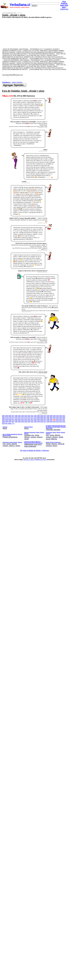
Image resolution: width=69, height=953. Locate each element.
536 (16, 421)
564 (54, 418)
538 (9, 421)
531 (32, 421)
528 (41, 421)
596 (16, 416)
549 (38, 420)
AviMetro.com (39, 459)
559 (6, 420)
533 (25, 421)
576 (16, 418)
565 (51, 418)
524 (54, 421)
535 (19, 421)
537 (13, 421)
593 (25, 416)
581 (63, 416)
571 (32, 418)
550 (35, 420)
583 (57, 416)
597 (13, 416)
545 (51, 420)
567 (44, 418)
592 (28, 416)
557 (13, 420)
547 (44, 420)
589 (38, 416)
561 (63, 418)
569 (38, 418)
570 (35, 418)
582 (60, 416)
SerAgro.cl (27, 459)
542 (60, 420)
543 (57, 420)
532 (28, 421)
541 (63, 420)
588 (41, 416)
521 (63, 421)
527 (44, 421)
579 (6, 418)
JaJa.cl (32, 459)
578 (9, 418)
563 (57, 418)
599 (6, 416)
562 (60, 418)
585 (51, 416)
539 (6, 421)
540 (3, 421)
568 (41, 418)
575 (19, 418)
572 (28, 418)
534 (22, 421)
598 (9, 416)
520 (3, 423)
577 (13, 418)
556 (16, 420)
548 (41, 420)
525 (51, 421)
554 (22, 420)
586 (48, 416)
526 (48, 421)
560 (3, 420)
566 (48, 418)
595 (19, 416)
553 (25, 420)
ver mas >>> (34, 435)
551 (32, 420)
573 (25, 418)
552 (28, 420)
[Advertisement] (29, 33)
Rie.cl (45, 459)
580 (3, 418)
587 (44, 416)
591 (32, 416)
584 (54, 416)
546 (48, 420)
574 (22, 418)
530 (35, 421)
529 (38, 421)
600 (3, 416)
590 (35, 416)
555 (19, 420)
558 (9, 420)
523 (57, 421)
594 (22, 416)
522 (60, 421)
